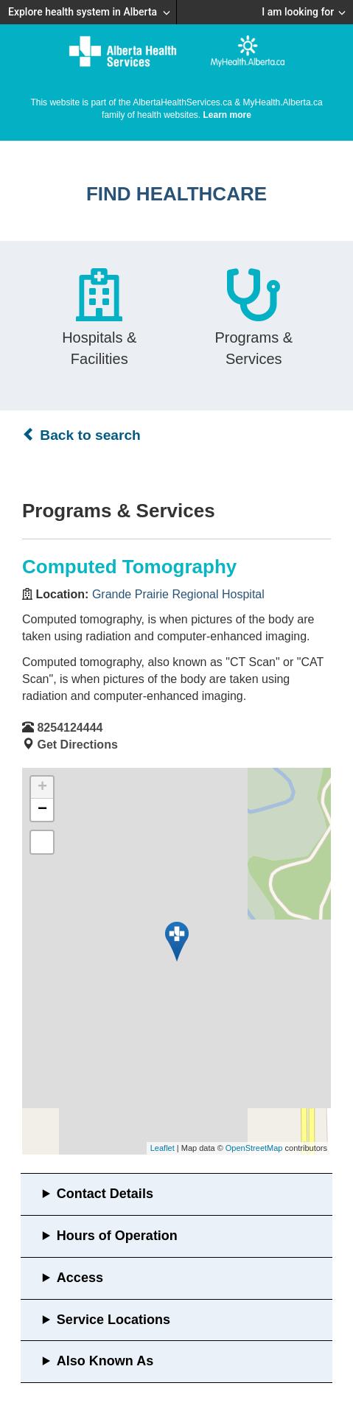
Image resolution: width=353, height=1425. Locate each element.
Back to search (81, 435)
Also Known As (105, 1361)
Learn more (227, 115)
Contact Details (105, 1193)
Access (80, 1277)
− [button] (42, 810)
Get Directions (77, 744)
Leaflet (162, 1148)
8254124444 (69, 727)
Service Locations (113, 1319)
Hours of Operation (117, 1235)
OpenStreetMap (254, 1148)
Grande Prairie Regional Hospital (178, 594)
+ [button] (42, 788)
